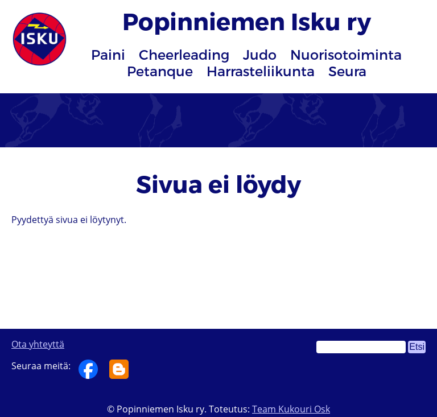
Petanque (160, 71)
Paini (108, 54)
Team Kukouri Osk (291, 409)
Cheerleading (184, 54)
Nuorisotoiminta (346, 54)
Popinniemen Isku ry (246, 20)
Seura (347, 71)
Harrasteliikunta (261, 71)
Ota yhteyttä (37, 344)
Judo (260, 54)
